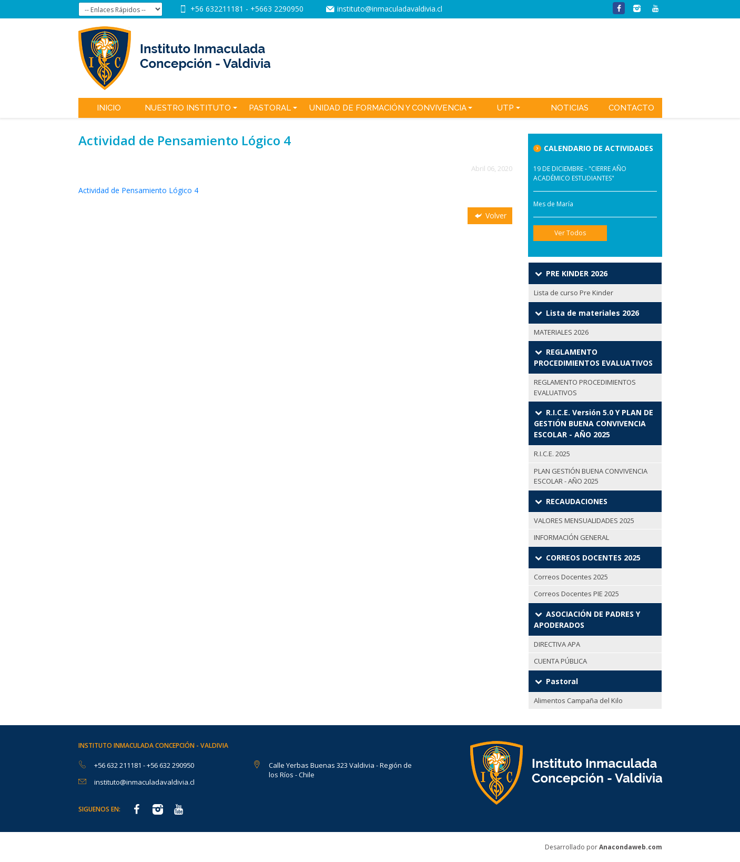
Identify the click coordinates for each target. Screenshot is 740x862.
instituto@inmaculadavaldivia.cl (389, 9)
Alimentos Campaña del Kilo (578, 700)
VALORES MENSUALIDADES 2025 (584, 520)
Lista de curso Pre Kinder (573, 292)
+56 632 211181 (118, 765)
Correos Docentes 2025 (571, 577)
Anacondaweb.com (630, 847)
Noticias (570, 108)
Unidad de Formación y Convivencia (388, 108)
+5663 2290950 (276, 9)
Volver (489, 215)
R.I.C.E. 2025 (552, 453)
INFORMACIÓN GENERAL (571, 537)
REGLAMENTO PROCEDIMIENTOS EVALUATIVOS (585, 387)
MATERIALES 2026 (561, 332)
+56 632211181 (218, 9)
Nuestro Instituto (188, 108)
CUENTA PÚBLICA (560, 661)
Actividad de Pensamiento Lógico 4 (138, 190)
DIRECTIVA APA (557, 644)
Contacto (631, 108)
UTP (505, 108)
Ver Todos (570, 232)
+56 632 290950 (170, 765)
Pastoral (270, 108)
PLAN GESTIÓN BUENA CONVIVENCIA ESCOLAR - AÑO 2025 (590, 476)
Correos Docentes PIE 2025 (576, 593)
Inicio (109, 108)
